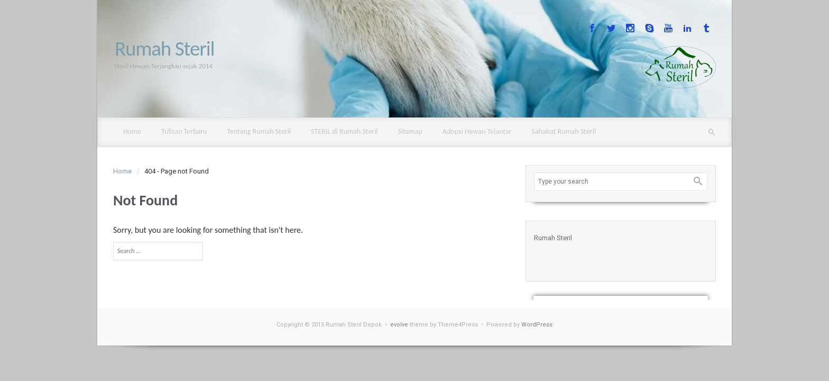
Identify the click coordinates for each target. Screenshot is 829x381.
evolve (399, 324)
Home (122, 171)
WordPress (536, 324)
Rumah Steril (164, 48)
